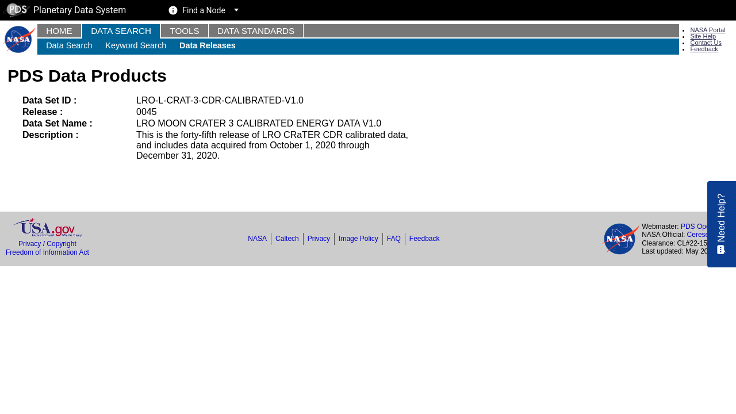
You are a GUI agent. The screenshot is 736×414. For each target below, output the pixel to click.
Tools (184, 31)
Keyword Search (135, 45)
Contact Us (705, 42)
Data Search (121, 31)
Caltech (287, 239)
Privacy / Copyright (47, 244)
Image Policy (358, 239)
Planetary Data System (64, 10)
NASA (257, 239)
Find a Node (203, 10)
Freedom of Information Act (47, 252)
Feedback (704, 48)
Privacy (319, 239)
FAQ (394, 239)
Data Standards (255, 31)
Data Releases (207, 45)
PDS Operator (702, 227)
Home (59, 31)
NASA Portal (707, 29)
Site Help (703, 36)
